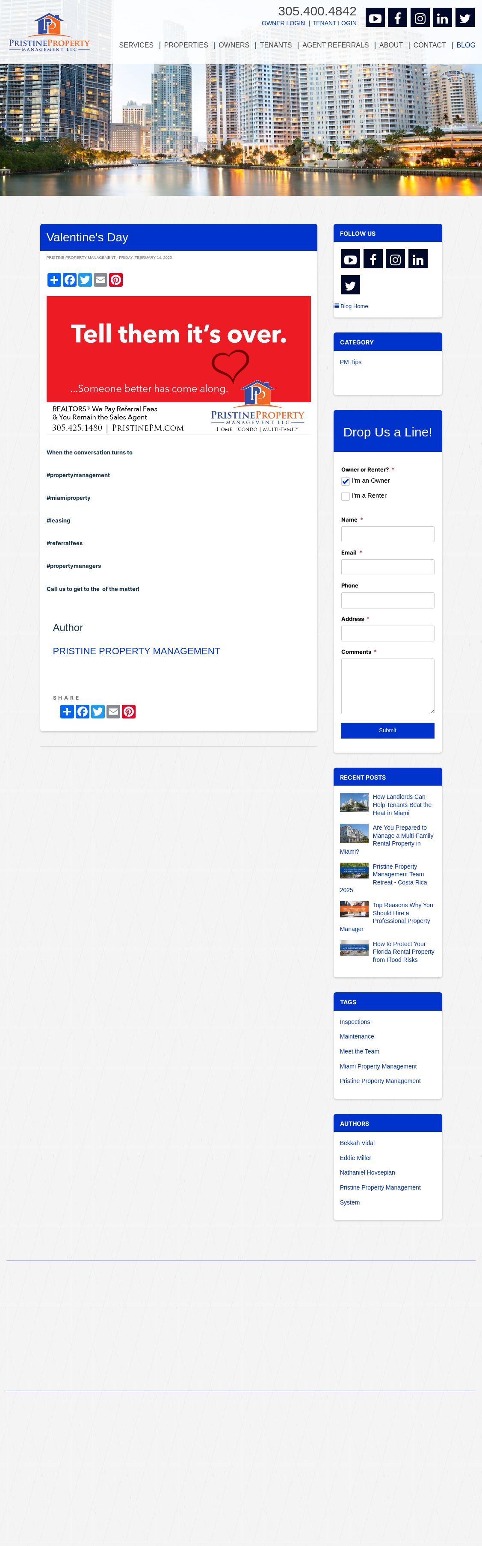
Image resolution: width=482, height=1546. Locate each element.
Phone (349, 585)
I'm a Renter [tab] (369, 495)
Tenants (276, 45)
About (391, 45)
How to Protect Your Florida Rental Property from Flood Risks (404, 952)
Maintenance (357, 1036)
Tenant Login (335, 23)
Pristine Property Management (380, 1080)
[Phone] (388, 600)
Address (352, 618)
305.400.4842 (317, 11)
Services (136, 45)
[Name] (388, 534)
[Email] (388, 567)
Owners (234, 45)
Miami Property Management (378, 1066)
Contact (430, 45)
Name (349, 519)
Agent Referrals (335, 45)
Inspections (355, 1021)
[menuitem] (136, 45)
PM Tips (351, 362)
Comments (356, 651)
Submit (387, 730)
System (350, 1202)
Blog (466, 45)
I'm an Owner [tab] (371, 480)
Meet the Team (359, 1051)
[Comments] (388, 686)
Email (349, 552)
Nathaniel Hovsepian (367, 1172)
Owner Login (283, 23)
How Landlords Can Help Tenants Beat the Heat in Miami (402, 804)
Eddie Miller (355, 1157)
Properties (186, 45)
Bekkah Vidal (357, 1142)
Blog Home (351, 306)
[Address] (388, 633)
